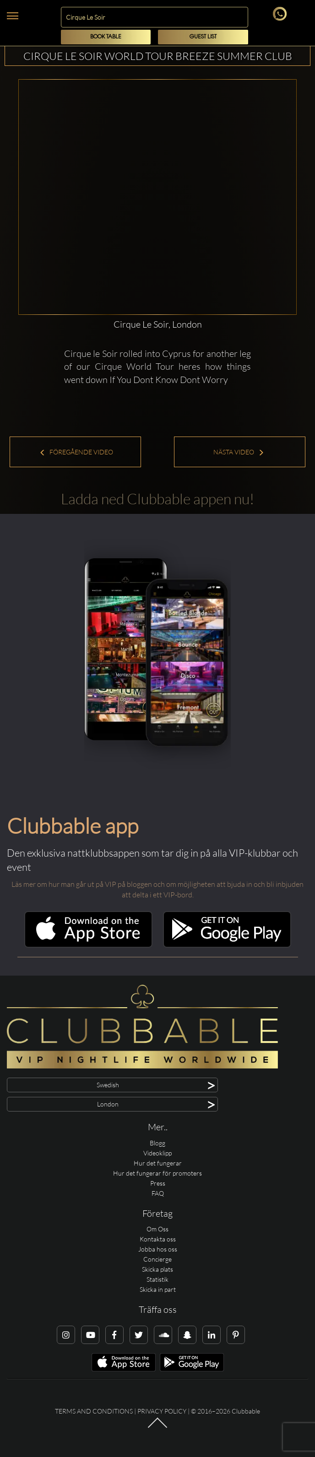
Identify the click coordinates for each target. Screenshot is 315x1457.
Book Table (105, 36)
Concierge (157, 1259)
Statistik (157, 1279)
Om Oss (157, 1229)
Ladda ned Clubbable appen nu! (157, 498)
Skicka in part (158, 1289)
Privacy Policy (161, 1411)
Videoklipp (157, 1153)
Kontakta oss (158, 1239)
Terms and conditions (94, 1411)
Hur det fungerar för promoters (157, 1173)
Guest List (203, 36)
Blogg (157, 1143)
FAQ (158, 1193)
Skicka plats (157, 1269)
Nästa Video (238, 452)
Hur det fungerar (158, 1163)
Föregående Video (76, 452)
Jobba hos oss (157, 1249)
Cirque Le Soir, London (158, 324)
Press (157, 1183)
